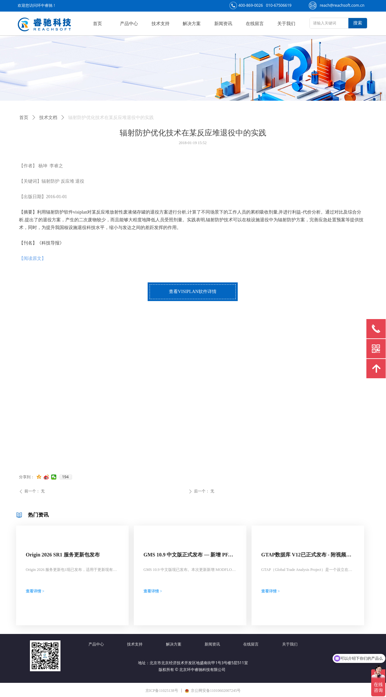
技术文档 (48, 117)
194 (65, 477)
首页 (23, 117)
